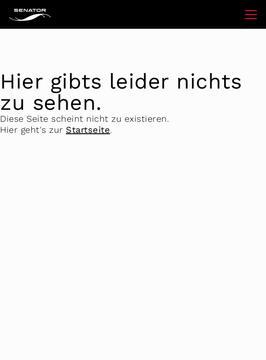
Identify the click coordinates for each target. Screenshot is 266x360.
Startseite (88, 129)
